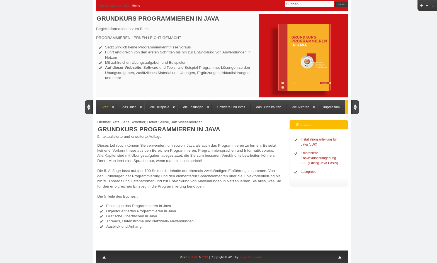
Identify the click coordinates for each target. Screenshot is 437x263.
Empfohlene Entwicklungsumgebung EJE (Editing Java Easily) (319, 158)
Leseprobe (309, 172)
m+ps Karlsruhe (251, 257)
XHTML (192, 257)
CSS (205, 257)
